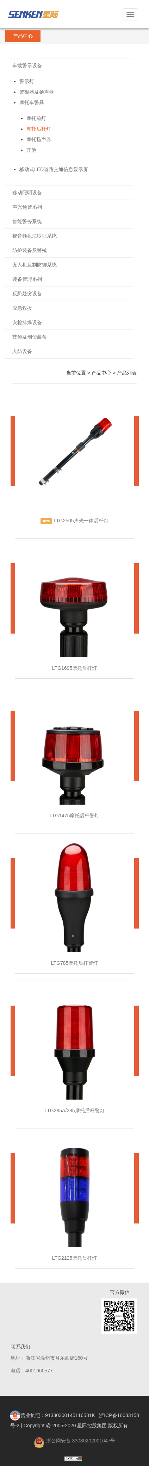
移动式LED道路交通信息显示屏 (53, 169)
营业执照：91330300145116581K (52, 1415)
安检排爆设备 (27, 322)
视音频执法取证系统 (34, 236)
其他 (31, 150)
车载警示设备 (27, 65)
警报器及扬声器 (36, 92)
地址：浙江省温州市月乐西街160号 (49, 1358)
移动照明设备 (27, 192)
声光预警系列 (27, 207)
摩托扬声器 (38, 139)
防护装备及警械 (29, 250)
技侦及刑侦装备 (29, 337)
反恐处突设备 (27, 293)
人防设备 (22, 351)
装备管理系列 (27, 279)
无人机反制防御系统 (34, 265)
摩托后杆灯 (38, 129)
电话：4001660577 (32, 1370)
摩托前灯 (36, 118)
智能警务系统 (27, 221)
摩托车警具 (31, 102)
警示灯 (26, 81)
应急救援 (22, 308)
